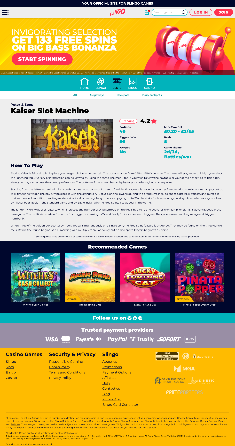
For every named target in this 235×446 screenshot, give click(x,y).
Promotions (112, 367)
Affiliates (109, 378)
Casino (149, 87)
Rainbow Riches (199, 421)
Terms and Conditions (67, 372)
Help (106, 383)
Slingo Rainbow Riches (67, 421)
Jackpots (123, 95)
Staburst (15, 424)
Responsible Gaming (66, 362)
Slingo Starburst (130, 421)
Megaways (97, 95)
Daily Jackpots (152, 95)
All (75, 95)
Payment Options (116, 372)
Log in (201, 12)
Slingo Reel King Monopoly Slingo (101, 421)
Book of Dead (216, 421)
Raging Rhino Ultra (90, 304)
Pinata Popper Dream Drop (199, 304)
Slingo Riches (152, 421)
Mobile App (111, 399)
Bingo (132, 87)
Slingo (101, 87)
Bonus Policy (59, 367)
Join (223, 12)
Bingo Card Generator (120, 405)
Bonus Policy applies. (189, 73)
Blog (106, 394)
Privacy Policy (60, 378)
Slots (117, 87)
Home (84, 87)
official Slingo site (34, 418)
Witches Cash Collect (35, 304)
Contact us (111, 388)
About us (109, 362)
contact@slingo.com (66, 433)
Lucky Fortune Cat (145, 304)
